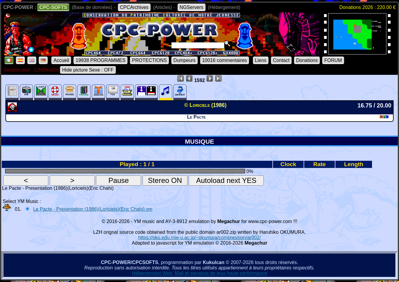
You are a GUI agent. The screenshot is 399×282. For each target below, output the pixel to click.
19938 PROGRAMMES (100, 60)
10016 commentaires (224, 60)
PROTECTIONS (149, 60)
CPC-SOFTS (53, 7)
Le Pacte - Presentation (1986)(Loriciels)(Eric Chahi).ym (92, 209)
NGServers (191, 7)
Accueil (61, 60)
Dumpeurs (184, 60)
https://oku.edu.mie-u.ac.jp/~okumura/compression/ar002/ (199, 237)
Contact (281, 60)
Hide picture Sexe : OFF (88, 69)
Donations (307, 60)
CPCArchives (134, 7)
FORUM (333, 60)
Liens (260, 60)
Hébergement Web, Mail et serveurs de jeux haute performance (199, 273)
